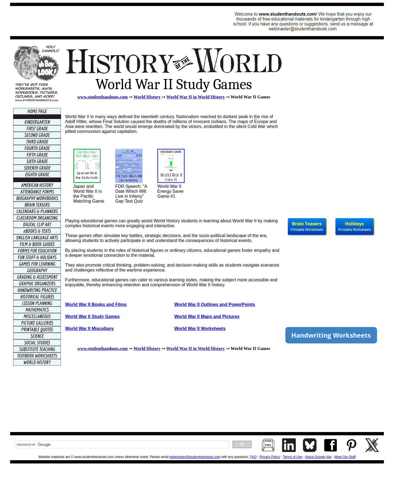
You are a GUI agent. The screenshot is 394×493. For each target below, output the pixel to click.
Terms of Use (292, 457)
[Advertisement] (113, 21)
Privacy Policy (270, 457)
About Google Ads (318, 457)
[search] (121, 444)
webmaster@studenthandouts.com (195, 457)
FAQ (253, 457)
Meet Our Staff (345, 457)
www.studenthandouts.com (102, 97)
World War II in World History (195, 97)
